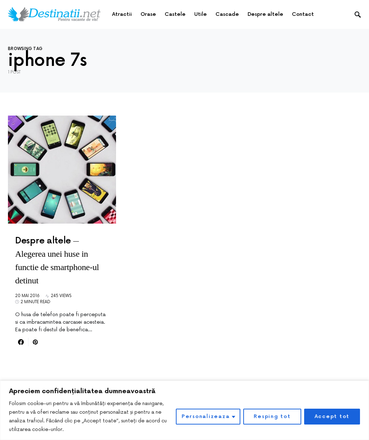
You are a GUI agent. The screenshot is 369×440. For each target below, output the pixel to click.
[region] (184, 410)
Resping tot (272, 416)
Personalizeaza (206, 416)
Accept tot (332, 416)
